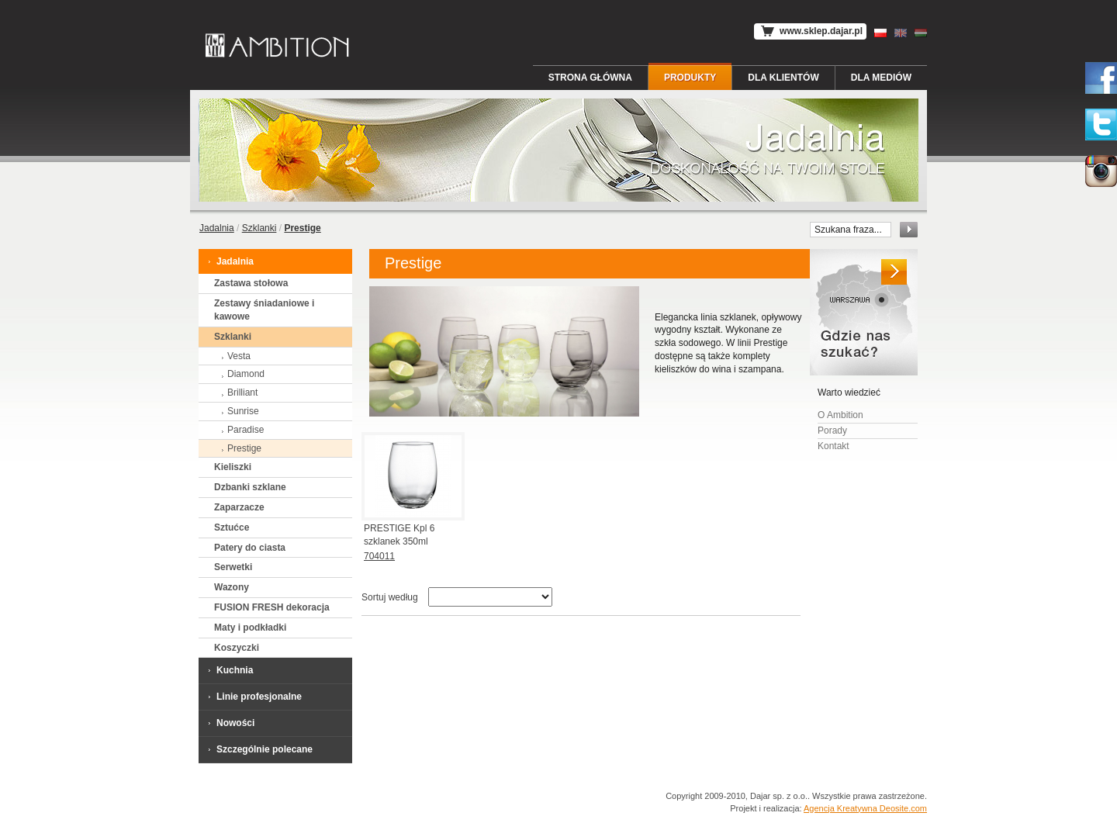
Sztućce (231, 527)
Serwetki (233, 567)
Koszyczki (236, 647)
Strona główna (590, 77)
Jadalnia (216, 228)
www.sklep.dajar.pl (810, 31)
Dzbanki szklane (250, 487)
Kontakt (833, 446)
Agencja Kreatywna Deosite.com (865, 808)
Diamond (241, 373)
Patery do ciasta (249, 547)
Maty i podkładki (250, 627)
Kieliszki (232, 467)
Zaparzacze (239, 507)
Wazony (231, 587)
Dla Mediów (881, 77)
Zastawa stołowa (251, 283)
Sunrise (238, 411)
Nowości (230, 722)
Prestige (239, 448)
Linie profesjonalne (254, 696)
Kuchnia (229, 670)
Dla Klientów (783, 77)
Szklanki (259, 228)
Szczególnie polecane (259, 749)
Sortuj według (389, 597)
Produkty (690, 77)
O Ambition (840, 415)
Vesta (234, 356)
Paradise (241, 429)
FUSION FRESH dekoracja (272, 607)
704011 (379, 556)
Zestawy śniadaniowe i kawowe (264, 310)
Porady (832, 430)
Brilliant (238, 392)
